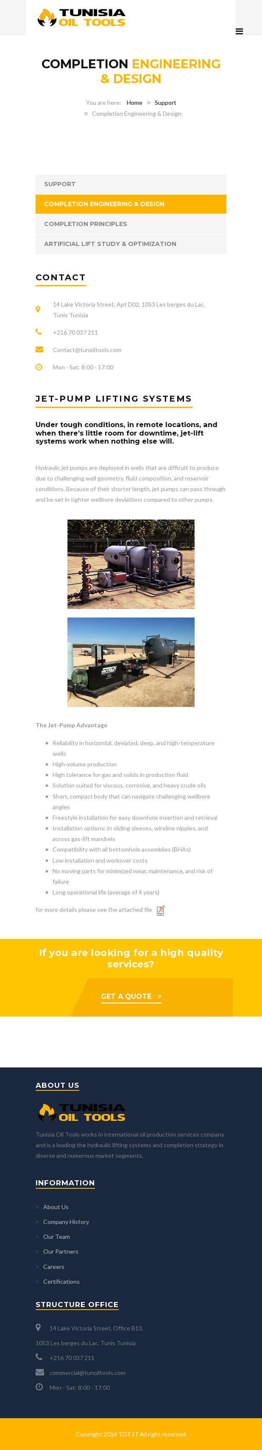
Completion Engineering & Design (104, 204)
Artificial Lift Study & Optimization (110, 244)
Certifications (61, 1281)
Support (165, 102)
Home (134, 102)
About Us (56, 1206)
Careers (53, 1266)
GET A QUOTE (126, 996)
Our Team (56, 1236)
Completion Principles (85, 224)
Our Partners (60, 1251)
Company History (66, 1221)
